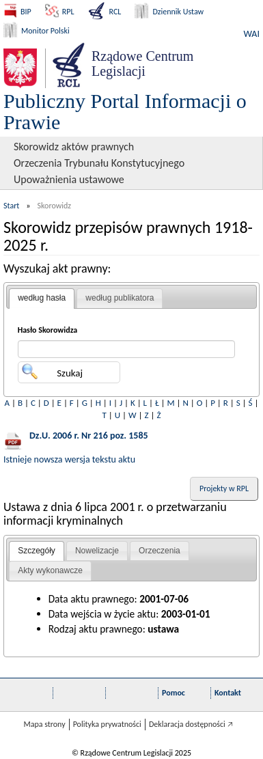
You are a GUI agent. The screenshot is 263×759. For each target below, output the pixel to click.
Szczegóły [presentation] (36, 550)
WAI (252, 34)
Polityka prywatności (107, 724)
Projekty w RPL (224, 488)
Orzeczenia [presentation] (159, 550)
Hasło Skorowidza (48, 330)
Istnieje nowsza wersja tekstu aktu (69, 459)
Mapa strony (44, 724)
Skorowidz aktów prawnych (74, 146)
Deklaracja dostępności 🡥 (191, 724)
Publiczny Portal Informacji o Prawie (125, 111)
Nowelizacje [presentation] (97, 550)
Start (11, 205)
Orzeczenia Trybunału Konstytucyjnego (99, 162)
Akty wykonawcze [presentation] (50, 570)
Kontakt (227, 693)
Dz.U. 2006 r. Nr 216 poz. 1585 (88, 435)
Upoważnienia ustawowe (69, 179)
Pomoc (173, 693)
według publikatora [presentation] (119, 298)
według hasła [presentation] (42, 298)
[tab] (41, 298)
